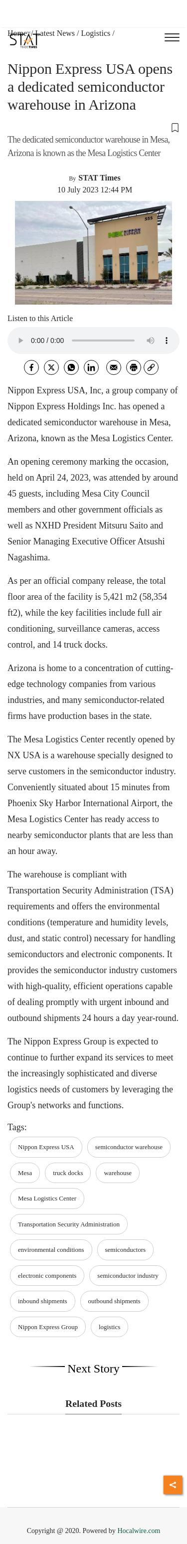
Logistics (96, 33)
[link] (151, 367)
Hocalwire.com (138, 1531)
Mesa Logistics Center (47, 1198)
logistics (109, 1327)
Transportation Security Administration (69, 1224)
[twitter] (51, 367)
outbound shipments (114, 1301)
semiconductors (125, 1249)
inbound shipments (42, 1301)
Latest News (55, 33)
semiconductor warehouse (129, 1147)
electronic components (47, 1275)
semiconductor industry (127, 1275)
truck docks (68, 1173)
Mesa (25, 1173)
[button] (93, 127)
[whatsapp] (71, 367)
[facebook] (31, 367)
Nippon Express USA (46, 1147)
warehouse (118, 1173)
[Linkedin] (91, 367)
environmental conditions (51, 1249)
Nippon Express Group (48, 1327)
